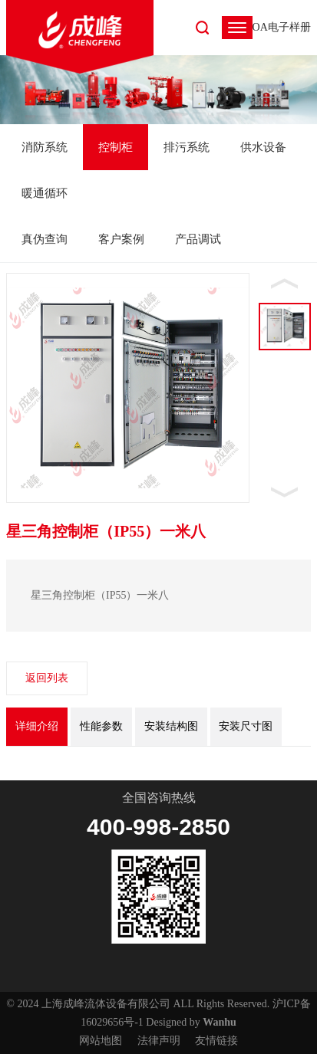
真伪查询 (44, 239)
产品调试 (198, 239)
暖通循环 (44, 193)
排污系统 (186, 147)
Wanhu (219, 1022)
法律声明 (158, 1040)
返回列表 (46, 678)
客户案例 (121, 239)
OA (260, 27)
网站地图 (100, 1040)
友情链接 (216, 1040)
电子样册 (289, 27)
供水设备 (263, 147)
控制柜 (115, 147)
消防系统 (44, 147)
